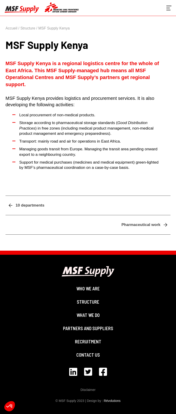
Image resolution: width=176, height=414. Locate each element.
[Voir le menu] (168, 8)
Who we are (88, 288)
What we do (88, 315)
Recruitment (88, 341)
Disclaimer (87, 390)
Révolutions (112, 401)
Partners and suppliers (88, 328)
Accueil (11, 28)
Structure (27, 28)
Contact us (88, 355)
